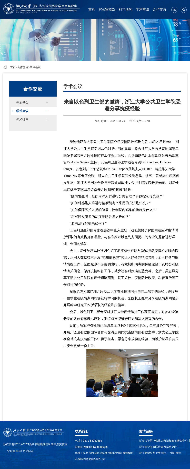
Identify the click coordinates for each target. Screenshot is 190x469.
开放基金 (22, 102)
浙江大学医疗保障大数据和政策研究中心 (163, 440)
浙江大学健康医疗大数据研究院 (158, 446)
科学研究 (125, 9)
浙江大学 (175, 452)
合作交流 (159, 9)
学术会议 (35, 67)
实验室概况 (106, 9)
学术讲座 (22, 119)
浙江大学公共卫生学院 (152, 452)
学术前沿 (142, 9)
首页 (91, 9)
